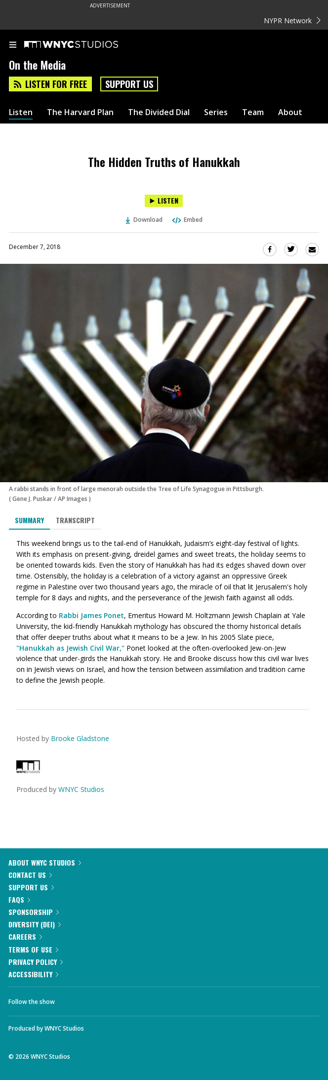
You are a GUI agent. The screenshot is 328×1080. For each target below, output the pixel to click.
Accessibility (33, 974)
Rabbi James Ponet (91, 615)
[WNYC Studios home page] (83, 45)
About (290, 112)
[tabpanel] (164, 612)
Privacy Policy (35, 961)
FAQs (19, 899)
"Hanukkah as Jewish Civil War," (70, 648)
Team (253, 112)
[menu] (12, 45)
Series (216, 112)
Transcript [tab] (75, 520)
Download (144, 219)
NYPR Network (292, 20)
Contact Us (30, 875)
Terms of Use (33, 949)
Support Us (129, 84)
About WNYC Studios (44, 862)
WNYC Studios (81, 789)
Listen (21, 112)
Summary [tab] (29, 520)
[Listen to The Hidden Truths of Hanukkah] (164, 201)
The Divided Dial (159, 112)
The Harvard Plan (80, 112)
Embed (187, 219)
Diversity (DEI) (34, 924)
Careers (25, 936)
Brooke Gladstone (80, 738)
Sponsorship (33, 912)
